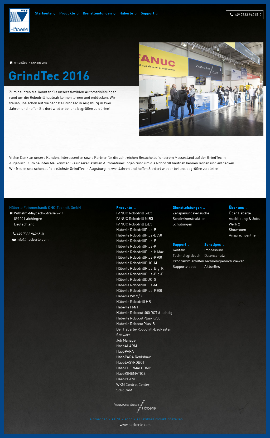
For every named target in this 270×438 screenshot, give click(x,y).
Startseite (43, 13)
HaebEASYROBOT (130, 362)
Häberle (126, 13)
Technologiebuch (186, 255)
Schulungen (182, 224)
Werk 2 (234, 224)
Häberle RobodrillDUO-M (136, 262)
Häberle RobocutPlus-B (135, 323)
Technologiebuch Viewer (224, 261)
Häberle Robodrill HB (133, 301)
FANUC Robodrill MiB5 (134, 218)
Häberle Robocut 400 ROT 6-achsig (144, 312)
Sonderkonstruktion (189, 218)
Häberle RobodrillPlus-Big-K (139, 268)
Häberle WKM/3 (129, 296)
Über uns (236, 207)
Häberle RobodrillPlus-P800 (139, 290)
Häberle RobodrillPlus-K (136, 246)
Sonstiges (212, 244)
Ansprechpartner (243, 235)
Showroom (237, 229)
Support (147, 13)
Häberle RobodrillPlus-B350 (139, 235)
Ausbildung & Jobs (244, 218)
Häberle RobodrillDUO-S (136, 279)
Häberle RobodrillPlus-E (136, 240)
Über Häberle (240, 213)
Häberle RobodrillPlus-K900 (139, 257)
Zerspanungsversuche (191, 213)
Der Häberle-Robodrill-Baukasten (143, 329)
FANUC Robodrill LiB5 (134, 224)
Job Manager (126, 340)
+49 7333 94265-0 (248, 14)
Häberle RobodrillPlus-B (136, 229)
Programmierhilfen (188, 261)
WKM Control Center (133, 384)
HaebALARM (126, 345)
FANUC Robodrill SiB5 (134, 213)
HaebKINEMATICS (131, 373)
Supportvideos (184, 266)
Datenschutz (214, 255)
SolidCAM (124, 390)
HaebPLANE (126, 379)
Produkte (67, 13)
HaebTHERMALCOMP (133, 368)
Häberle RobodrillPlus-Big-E (139, 274)
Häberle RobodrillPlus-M (136, 285)
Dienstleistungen (97, 13)
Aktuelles (212, 266)
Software (123, 334)
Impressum (213, 250)
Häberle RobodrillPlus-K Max (140, 251)
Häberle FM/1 (127, 307)
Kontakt (179, 250)
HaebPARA (125, 351)
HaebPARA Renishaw (133, 357)
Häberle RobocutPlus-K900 (138, 318)
